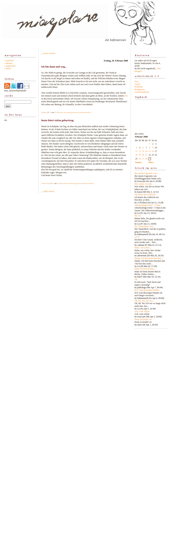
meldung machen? (85, 112)
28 (146, 158)
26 (140, 158)
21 (146, 155)
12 (140, 151)
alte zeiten (150, 228)
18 (136, 155)
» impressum (10, 66)
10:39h (59, 183)
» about (7, 68)
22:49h (56, 112)
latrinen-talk (45, 183)
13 (143, 151)
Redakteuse (140, 89)
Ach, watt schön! (142, 311)
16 (153, 151)
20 (143, 155)
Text (136, 81)
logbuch (44, 112)
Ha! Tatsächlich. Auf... (144, 226)
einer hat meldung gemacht (69, 112)
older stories (48, 191)
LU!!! (137, 237)
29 (150, 158)
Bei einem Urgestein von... (146, 173)
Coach (137, 84)
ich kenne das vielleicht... (146, 194)
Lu (50, 112)
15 (150, 151)
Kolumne (139, 86)
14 (146, 151)
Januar (138, 162)
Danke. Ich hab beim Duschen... (149, 258)
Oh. (136, 279)
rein (126, 95)
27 (143, 158)
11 (136, 151)
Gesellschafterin (142, 92)
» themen (8, 63)
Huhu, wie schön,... (143, 247)
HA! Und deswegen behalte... (148, 290)
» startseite (9, 60)
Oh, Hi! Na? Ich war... (144, 300)
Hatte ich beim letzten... (145, 269)
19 (140, 155)
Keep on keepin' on (143, 319)
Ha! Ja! (138, 215)
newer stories (49, 53)
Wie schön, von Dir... (144, 184)
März (150, 162)
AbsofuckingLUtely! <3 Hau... (148, 205)
